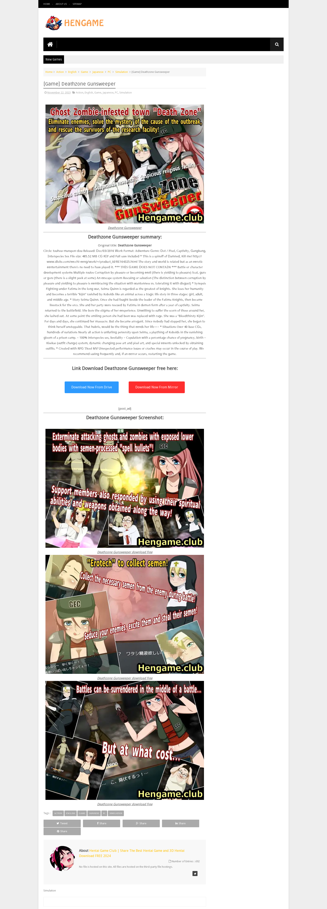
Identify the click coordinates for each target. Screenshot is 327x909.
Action (60, 71)
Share (90, 828)
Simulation (121, 71)
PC (109, 71)
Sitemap (76, 4)
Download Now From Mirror (153, 392)
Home (46, 4)
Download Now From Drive (90, 392)
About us (61, 4)
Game (84, 71)
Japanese (97, 71)
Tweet (58, 828)
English (72, 71)
